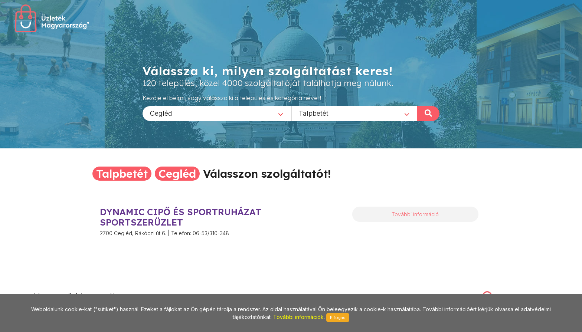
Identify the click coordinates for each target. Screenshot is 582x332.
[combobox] (217, 113)
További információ (415, 214)
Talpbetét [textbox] (313, 113)
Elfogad (338, 317)
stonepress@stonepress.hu (48, 287)
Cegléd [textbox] (161, 113)
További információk (298, 317)
